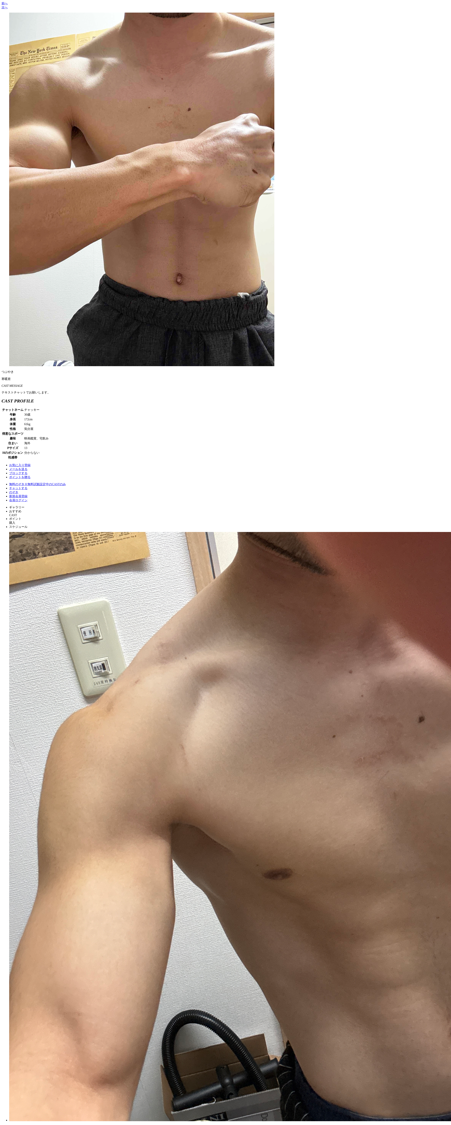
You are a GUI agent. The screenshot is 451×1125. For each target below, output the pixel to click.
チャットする (18, 488)
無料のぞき (37, 484)
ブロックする (18, 473)
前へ (5, 3)
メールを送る (18, 469)
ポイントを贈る (20, 477)
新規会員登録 (18, 496)
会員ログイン (18, 500)
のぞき (13, 492)
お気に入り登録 (20, 465)
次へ (5, 7)
